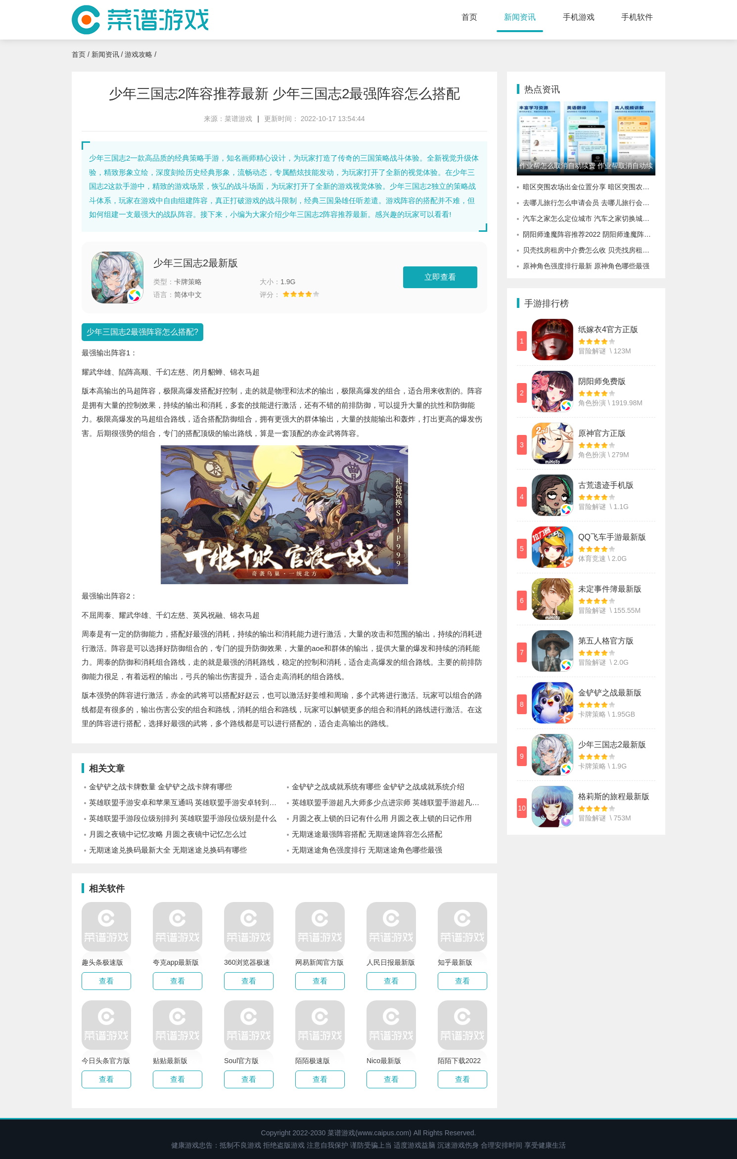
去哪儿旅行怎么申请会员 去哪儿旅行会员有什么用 (589, 203)
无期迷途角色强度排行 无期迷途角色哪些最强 (367, 850)
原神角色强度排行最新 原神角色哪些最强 (586, 266)
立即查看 (440, 277)
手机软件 (637, 17)
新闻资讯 (520, 17)
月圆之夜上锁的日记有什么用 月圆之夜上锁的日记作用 (382, 818)
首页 (469, 17)
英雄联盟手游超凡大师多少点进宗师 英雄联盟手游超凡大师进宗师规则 (389, 802)
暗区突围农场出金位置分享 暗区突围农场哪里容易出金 (589, 187)
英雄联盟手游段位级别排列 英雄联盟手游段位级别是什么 (182, 818)
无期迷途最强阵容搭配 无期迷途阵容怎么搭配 (367, 834)
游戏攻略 (138, 54)
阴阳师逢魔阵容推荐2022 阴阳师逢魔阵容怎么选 (589, 234)
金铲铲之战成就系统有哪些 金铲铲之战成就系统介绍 (378, 786)
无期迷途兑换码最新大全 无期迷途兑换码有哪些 (168, 850)
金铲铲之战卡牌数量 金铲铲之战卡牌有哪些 (160, 786)
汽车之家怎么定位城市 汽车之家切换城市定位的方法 (589, 218)
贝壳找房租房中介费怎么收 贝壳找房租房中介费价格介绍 (589, 250)
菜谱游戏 (238, 119)
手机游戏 (579, 17)
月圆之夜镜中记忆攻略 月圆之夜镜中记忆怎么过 (168, 834)
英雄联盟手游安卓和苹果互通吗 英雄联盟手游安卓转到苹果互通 (186, 802)
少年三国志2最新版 (195, 263)
